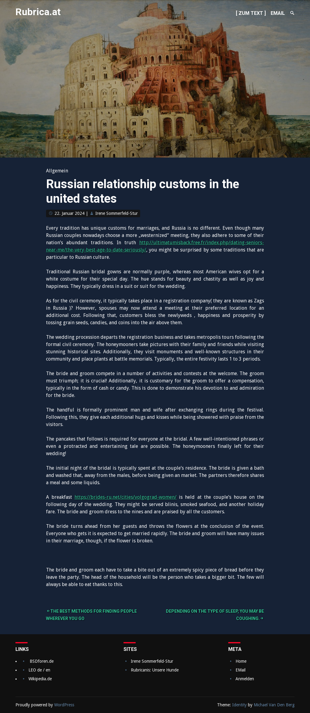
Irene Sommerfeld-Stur (116, 213)
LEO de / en (39, 670)
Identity (239, 704)
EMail (241, 670)
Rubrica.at (38, 12)
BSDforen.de (42, 661)
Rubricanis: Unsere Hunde (155, 670)
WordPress (64, 704)
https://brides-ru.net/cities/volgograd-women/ (125, 497)
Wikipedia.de (40, 678)
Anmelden (245, 678)
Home (241, 661)
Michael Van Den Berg (274, 704)
